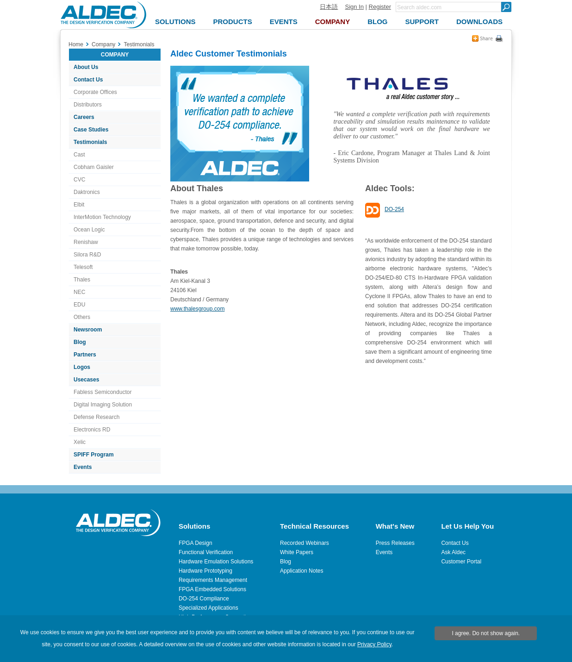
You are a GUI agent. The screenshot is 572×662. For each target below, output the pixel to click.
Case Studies (91, 129)
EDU (79, 304)
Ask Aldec (453, 552)
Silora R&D (87, 254)
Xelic (80, 442)
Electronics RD (92, 429)
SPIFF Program (94, 454)
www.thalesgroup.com (197, 309)
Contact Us (88, 79)
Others (82, 317)
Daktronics (87, 192)
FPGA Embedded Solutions (212, 589)
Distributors (88, 104)
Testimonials (90, 142)
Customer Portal (461, 561)
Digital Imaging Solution (103, 404)
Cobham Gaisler (94, 167)
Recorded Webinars (304, 543)
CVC (79, 179)
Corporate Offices (95, 92)
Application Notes (301, 571)
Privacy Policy (374, 644)
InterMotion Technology (102, 217)
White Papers (296, 552)
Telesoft (83, 267)
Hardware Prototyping (205, 571)
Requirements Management (213, 580)
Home (75, 44)
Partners (85, 354)
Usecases (86, 379)
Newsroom (88, 329)
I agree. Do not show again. (486, 633)
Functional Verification (206, 552)
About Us (86, 67)
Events (83, 467)
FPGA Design (195, 543)
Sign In (354, 6)
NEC (79, 292)
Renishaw (86, 242)
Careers (84, 117)
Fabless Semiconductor (102, 392)
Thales (82, 279)
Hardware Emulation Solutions (216, 561)
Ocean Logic (89, 229)
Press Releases (395, 543)
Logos (82, 367)
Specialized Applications (208, 608)
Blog (80, 342)
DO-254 (394, 209)
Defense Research (96, 417)
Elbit (79, 204)
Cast (79, 154)
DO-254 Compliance (204, 598)
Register (380, 6)
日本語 (329, 6)
